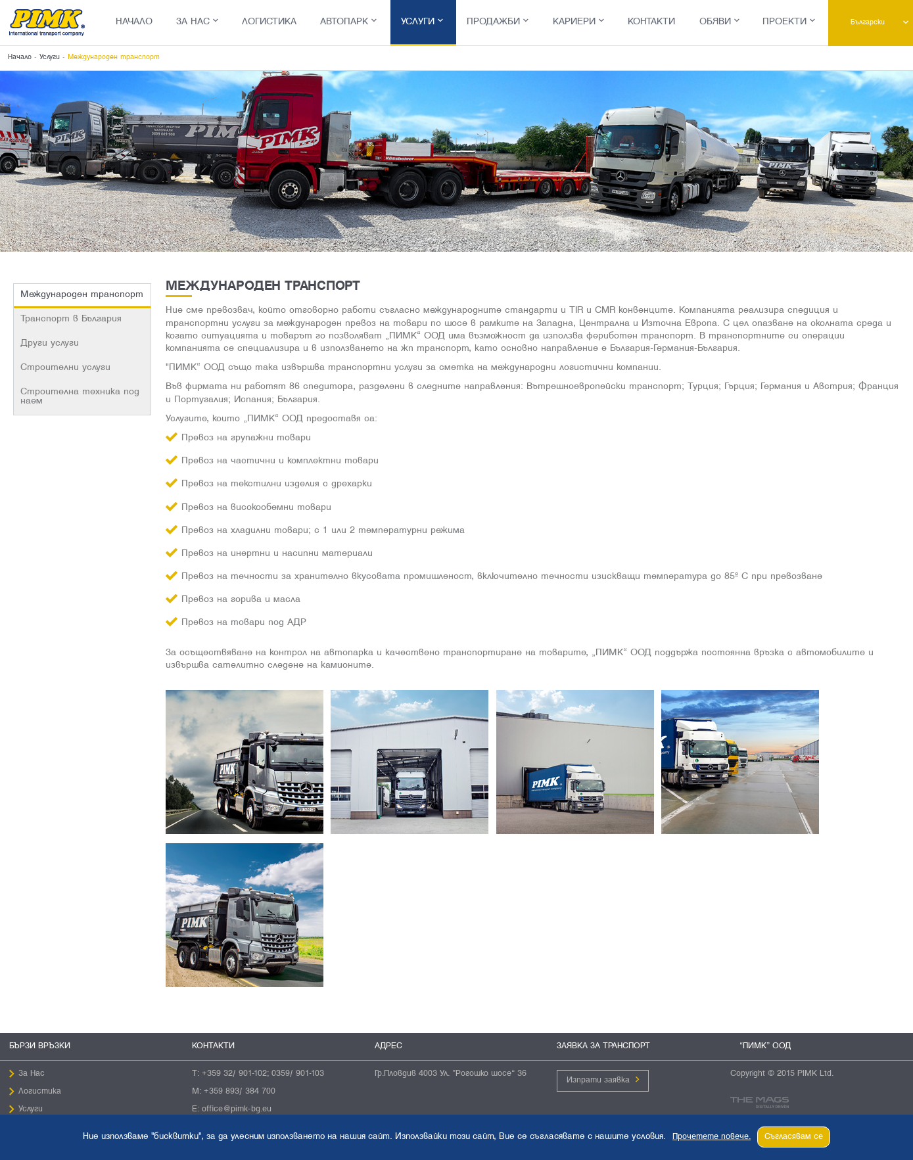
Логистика (269, 22)
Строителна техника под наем (79, 397)
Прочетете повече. (711, 1137)
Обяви (715, 22)
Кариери (574, 22)
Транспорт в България (71, 319)
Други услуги (49, 343)
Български (868, 22)
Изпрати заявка (598, 1080)
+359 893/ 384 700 (239, 1092)
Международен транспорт (81, 294)
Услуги (417, 22)
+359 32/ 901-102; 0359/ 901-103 (263, 1074)
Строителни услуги (65, 367)
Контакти (651, 22)
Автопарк (344, 22)
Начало (134, 22)
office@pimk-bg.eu (236, 1109)
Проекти (784, 22)
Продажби (493, 22)
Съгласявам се (793, 1137)
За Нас (193, 22)
